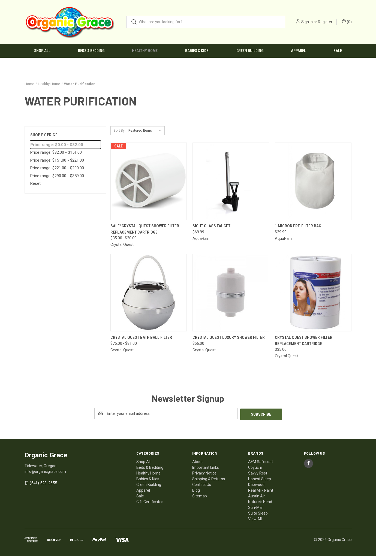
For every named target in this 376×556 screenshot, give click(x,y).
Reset (35, 183)
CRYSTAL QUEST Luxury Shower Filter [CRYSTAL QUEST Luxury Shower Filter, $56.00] (228, 337)
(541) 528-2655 (43, 482)
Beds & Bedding (91, 51)
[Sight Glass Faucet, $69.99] (231, 181)
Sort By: (119, 130)
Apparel (298, 51)
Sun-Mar (255, 506)
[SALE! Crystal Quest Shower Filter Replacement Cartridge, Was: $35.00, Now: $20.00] (149, 181)
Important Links (205, 466)
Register (325, 22)
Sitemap (199, 495)
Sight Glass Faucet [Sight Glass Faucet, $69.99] (211, 225)
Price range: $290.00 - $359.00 (57, 175)
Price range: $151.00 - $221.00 (57, 160)
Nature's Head (260, 501)
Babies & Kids (197, 51)
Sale (337, 51)
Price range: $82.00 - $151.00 (56, 152)
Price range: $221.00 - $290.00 (57, 167)
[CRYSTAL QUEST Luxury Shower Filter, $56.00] (231, 292)
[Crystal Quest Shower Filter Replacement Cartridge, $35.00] (313, 292)
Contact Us (201, 484)
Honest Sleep (259, 478)
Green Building (249, 51)
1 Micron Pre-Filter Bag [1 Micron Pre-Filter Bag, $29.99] (298, 225)
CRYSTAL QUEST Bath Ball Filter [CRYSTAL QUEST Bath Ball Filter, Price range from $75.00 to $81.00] (141, 337)
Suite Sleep (258, 512)
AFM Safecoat (260, 461)
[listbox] (146, 130)
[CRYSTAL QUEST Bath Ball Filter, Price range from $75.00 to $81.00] (149, 292)
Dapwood (256, 484)
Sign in (307, 22)
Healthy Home (145, 51)
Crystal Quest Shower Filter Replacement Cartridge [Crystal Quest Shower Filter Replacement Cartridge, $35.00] (303, 340)
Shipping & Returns (208, 478)
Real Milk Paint (260, 489)
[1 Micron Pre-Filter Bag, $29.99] (313, 181)
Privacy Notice (204, 472)
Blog (196, 489)
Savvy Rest (257, 472)
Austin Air (256, 495)
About (197, 461)
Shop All (42, 51)
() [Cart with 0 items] (347, 21)
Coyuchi (255, 466)
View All (255, 518)
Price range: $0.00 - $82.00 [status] (56, 144)
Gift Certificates (149, 501)
